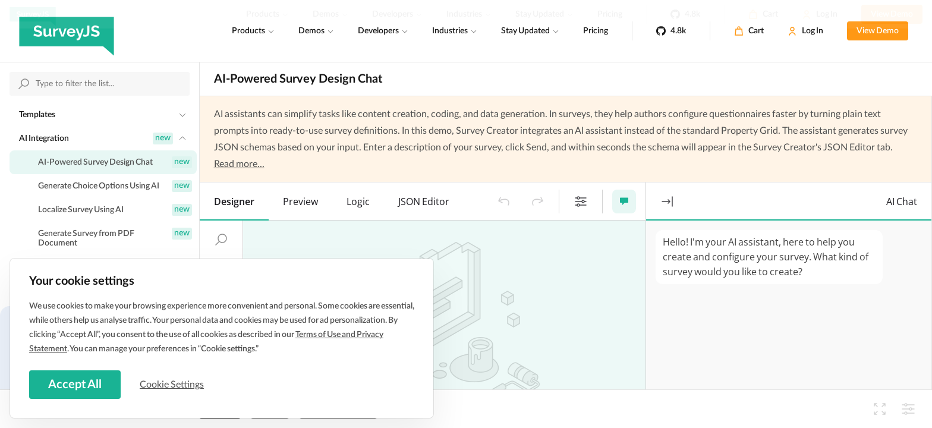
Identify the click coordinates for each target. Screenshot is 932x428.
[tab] (234, 201)
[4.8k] (671, 31)
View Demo (878, 31)
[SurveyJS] (66, 31)
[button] (504, 201)
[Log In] (805, 31)
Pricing (595, 31)
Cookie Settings (172, 384)
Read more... (239, 164)
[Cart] (749, 31)
